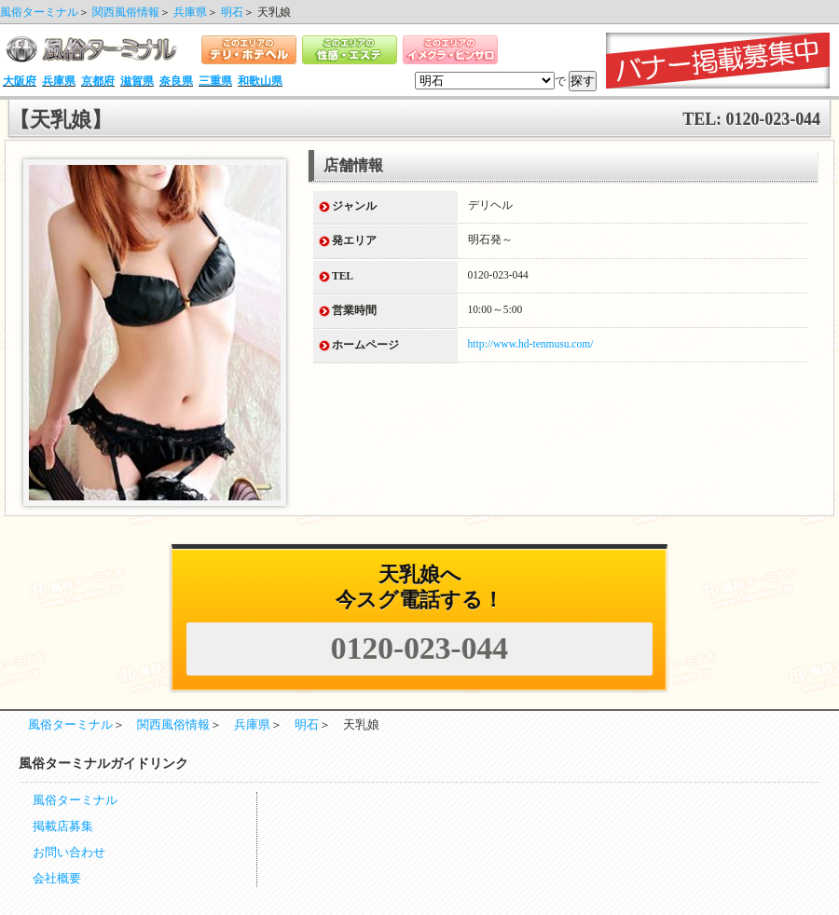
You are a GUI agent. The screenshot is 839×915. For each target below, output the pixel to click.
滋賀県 (137, 81)
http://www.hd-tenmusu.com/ (531, 343)
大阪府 (19, 81)
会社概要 (57, 878)
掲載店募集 (63, 826)
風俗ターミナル (39, 12)
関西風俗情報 (125, 12)
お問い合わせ (69, 852)
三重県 (215, 81)
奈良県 (176, 81)
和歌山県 (260, 81)
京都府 (98, 81)
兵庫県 (190, 12)
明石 (232, 12)
